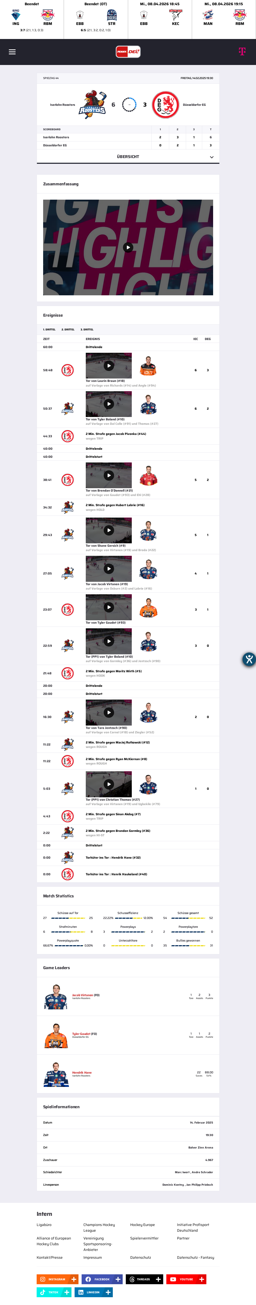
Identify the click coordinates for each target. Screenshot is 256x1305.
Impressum (92, 1257)
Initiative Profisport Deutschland (193, 1227)
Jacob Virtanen (82, 995)
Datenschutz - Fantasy (195, 1257)
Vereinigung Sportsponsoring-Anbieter (97, 1243)
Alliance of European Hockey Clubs (54, 1241)
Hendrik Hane (82, 1072)
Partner (183, 1238)
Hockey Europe (142, 1225)
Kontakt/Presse (50, 1257)
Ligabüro (44, 1225)
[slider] (128, 19)
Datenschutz (140, 1257)
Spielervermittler (144, 1238)
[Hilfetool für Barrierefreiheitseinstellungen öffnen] (249, 659)
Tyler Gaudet (81, 1033)
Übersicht (128, 156)
